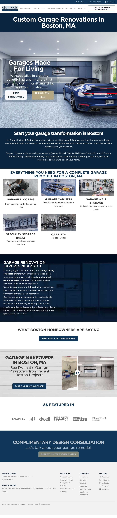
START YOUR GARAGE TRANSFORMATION (101, 8)
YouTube (105, 489)
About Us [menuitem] (83, 486)
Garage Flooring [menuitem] (66, 477)
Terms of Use (45, 504)
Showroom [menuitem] (84, 477)
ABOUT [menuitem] (80, 8)
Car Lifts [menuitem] (63, 492)
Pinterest (105, 486)
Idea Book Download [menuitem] (84, 493)
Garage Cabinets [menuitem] (66, 480)
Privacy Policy (33, 504)
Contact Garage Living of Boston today (32, 307)
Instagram (106, 480)
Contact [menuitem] (83, 483)
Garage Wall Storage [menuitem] (65, 484)
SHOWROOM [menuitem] (25, 8)
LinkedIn (105, 483)
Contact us (109, 2)
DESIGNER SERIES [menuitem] (54, 8)
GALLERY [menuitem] (69, 8)
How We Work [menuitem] (85, 489)
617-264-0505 (94, 2)
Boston (80, 2)
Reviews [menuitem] (83, 480)
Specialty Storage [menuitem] (67, 489)
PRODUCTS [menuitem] (38, 8)
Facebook (106, 477)
